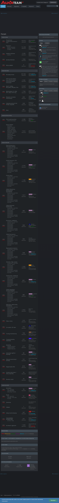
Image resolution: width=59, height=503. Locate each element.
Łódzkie (8, 129)
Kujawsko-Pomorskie (11, 127)
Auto (8, 389)
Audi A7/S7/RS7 (10, 155)
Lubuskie (13, 128)
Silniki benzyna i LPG (11, 160)
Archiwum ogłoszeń (11, 425)
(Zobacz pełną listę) (30, 438)
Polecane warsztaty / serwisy (11, 360)
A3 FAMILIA (9, 49)
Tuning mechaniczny (11, 333)
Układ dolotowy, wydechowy (10, 206)
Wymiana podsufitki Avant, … (32, 252)
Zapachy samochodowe (31, 345)
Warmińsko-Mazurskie (11, 135)
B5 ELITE (8, 47)
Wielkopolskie (9, 136)
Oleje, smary (9, 321)
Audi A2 (13, 149)
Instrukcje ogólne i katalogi (11, 353)
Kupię (7, 395)
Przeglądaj (24, 6)
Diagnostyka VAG (10, 366)
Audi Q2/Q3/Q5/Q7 (10, 156)
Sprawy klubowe (10, 59)
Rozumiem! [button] (53, 500)
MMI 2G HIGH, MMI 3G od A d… (32, 326)
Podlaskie (15, 131)
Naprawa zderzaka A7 (33, 372)
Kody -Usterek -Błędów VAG (32, 352)
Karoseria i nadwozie (11, 220)
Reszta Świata (9, 138)
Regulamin (16, 6)
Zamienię (8, 402)
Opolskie (14, 130)
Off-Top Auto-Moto (11, 78)
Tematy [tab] (47, 43)
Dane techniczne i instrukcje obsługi (10, 146)
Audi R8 (16, 156)
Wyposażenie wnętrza (11, 248)
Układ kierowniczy (10, 234)
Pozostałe (14, 391)
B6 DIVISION (13, 47)
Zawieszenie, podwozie (12, 275)
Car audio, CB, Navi (11, 327)
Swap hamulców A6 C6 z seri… (32, 266)
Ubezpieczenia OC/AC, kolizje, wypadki (11, 104)
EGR (33, 210)
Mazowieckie (9, 130)
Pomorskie (9, 133)
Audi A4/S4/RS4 (10, 151)
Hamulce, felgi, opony (11, 262)
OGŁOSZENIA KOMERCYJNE (9, 418)
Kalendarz (9, 6)
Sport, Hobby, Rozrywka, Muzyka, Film (12, 86)
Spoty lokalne (9, 124)
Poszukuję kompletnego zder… (32, 396)
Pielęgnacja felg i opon (11, 348)
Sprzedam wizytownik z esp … (32, 389)
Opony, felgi (9, 391)
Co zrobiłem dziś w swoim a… (32, 80)
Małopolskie (13, 129)
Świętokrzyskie (10, 134)
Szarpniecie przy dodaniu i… (33, 294)
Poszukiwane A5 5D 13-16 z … (32, 339)
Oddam (8, 407)
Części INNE (9, 397)
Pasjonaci (8, 46)
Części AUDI (12, 389)
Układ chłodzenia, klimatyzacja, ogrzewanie (10, 190)
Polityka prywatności (8, 495)
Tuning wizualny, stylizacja (10, 340)
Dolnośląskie (9, 126)
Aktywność (31, 6)
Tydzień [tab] (41, 81)
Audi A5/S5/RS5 (10, 152)
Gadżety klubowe (10, 53)
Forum (2, 6)
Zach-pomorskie (10, 137)
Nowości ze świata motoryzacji (11, 97)
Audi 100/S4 (15, 148)
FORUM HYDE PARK (5, 70)
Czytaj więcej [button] (4, 501)
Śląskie (13, 133)
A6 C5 (30, 406)
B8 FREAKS (9, 48)
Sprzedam (8, 388)
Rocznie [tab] (50, 81)
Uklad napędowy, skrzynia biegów (10, 290)
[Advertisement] (19, 24)
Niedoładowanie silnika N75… (32, 366)
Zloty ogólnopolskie (11, 119)
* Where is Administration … (32, 109)
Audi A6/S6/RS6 (10, 153)
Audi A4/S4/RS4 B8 (45, 58)
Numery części (10, 379)
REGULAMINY (9, 65)
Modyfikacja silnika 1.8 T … (32, 333)
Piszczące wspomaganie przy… (32, 238)
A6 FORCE (13, 48)
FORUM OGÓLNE (5, 37)
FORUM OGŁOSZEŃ (5, 385)
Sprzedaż (9, 420)
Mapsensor (31, 308)
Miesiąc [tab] (46, 81)
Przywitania (9, 40)
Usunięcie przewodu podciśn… (32, 165)
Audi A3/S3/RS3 (10, 150)
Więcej (37, 6)
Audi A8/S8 (15, 155)
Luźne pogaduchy (32, 73)
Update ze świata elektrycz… (32, 97)
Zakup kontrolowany (11, 413)
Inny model (9, 157)
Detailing (8, 345)
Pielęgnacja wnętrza (11, 347)
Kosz (7, 110)
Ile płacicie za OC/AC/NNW (31, 103)
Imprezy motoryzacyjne (11, 120)
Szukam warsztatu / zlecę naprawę (11, 373)
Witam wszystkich (32, 40)
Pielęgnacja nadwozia (11, 346)
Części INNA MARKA (10, 390)
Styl (2, 495)
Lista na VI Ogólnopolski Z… (32, 119)
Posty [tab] (41, 43)
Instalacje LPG (9, 161)
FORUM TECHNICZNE (5, 142)
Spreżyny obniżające (32, 280)
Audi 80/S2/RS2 (10, 148)
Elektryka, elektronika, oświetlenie (12, 305)
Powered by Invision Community (31, 496)
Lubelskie (9, 128)
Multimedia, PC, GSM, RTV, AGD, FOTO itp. (11, 92)
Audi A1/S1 (9, 149)
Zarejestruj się (53, 2)
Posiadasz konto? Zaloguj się (42, 2)
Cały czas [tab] (55, 81)
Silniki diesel (9, 175)
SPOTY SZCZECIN (32, 130)
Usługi (12, 420)
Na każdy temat (10, 74)
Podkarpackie (9, 131)
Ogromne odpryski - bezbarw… (32, 225)
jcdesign (18, 495)
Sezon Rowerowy (32, 85)
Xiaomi (30, 90)
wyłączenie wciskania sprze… (32, 180)
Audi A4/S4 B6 (44, 74)
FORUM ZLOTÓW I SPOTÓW (7, 115)
